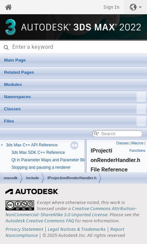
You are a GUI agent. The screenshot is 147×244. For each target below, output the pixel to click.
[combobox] (73, 47)
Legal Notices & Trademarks (77, 229)
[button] (136, 7)
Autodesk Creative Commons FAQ (39, 221)
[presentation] (19, 205)
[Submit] (6, 47)
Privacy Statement (24, 229)
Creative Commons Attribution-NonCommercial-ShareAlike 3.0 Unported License (71, 211)
